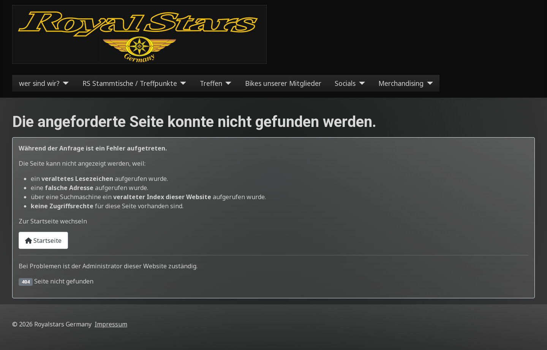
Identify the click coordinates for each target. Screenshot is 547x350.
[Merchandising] (428, 83)
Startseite (43, 240)
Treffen (211, 83)
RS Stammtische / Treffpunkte (129, 83)
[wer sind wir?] (64, 83)
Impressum (111, 324)
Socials (345, 83)
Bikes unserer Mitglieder (283, 83)
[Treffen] (227, 83)
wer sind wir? (39, 83)
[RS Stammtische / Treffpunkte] (182, 83)
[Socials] (360, 83)
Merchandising (401, 83)
